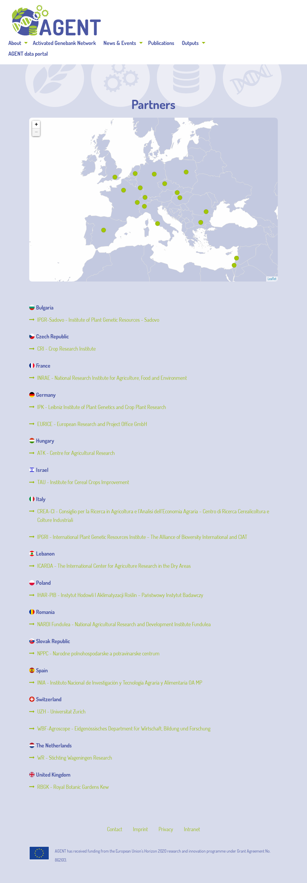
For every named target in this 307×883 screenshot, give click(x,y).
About (89, 21)
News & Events (194, 21)
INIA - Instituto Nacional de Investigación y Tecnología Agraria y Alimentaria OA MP (119, 682)
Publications (236, 21)
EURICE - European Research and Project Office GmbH (92, 424)
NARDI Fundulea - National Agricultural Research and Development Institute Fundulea (124, 624)
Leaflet (272, 279)
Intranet (192, 829)
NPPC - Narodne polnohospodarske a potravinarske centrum (98, 653)
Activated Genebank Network (138, 21)
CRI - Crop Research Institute (66, 348)
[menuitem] (91, 21)
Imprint (140, 829)
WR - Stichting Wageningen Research (74, 757)
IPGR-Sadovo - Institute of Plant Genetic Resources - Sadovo (98, 319)
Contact (114, 829)
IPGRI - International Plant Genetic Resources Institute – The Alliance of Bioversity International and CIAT (142, 537)
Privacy (166, 829)
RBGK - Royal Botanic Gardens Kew (73, 786)
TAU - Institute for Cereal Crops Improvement (83, 482)
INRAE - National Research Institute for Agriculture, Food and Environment (112, 377)
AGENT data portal (102, 32)
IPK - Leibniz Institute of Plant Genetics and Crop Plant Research (101, 407)
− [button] (36, 132)
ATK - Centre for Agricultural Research (76, 453)
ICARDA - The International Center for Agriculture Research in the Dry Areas (114, 565)
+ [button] (36, 124)
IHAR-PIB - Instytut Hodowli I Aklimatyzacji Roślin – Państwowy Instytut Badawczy (120, 595)
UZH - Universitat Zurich (61, 711)
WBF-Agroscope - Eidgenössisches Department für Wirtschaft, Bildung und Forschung (123, 728)
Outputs (264, 21)
